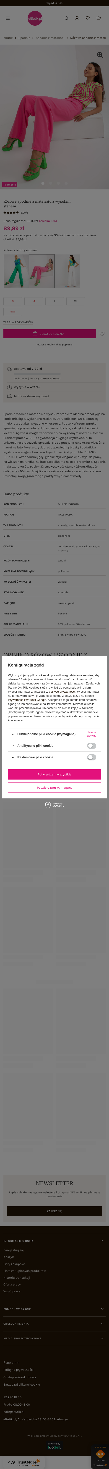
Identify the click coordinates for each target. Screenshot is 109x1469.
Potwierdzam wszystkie (54, 774)
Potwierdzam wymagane (54, 788)
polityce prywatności (62, 691)
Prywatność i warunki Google (27, 700)
